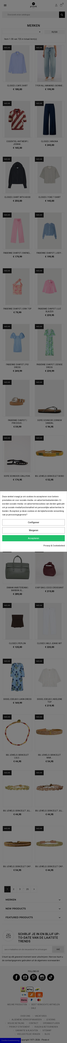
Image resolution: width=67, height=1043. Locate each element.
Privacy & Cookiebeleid (54, 546)
